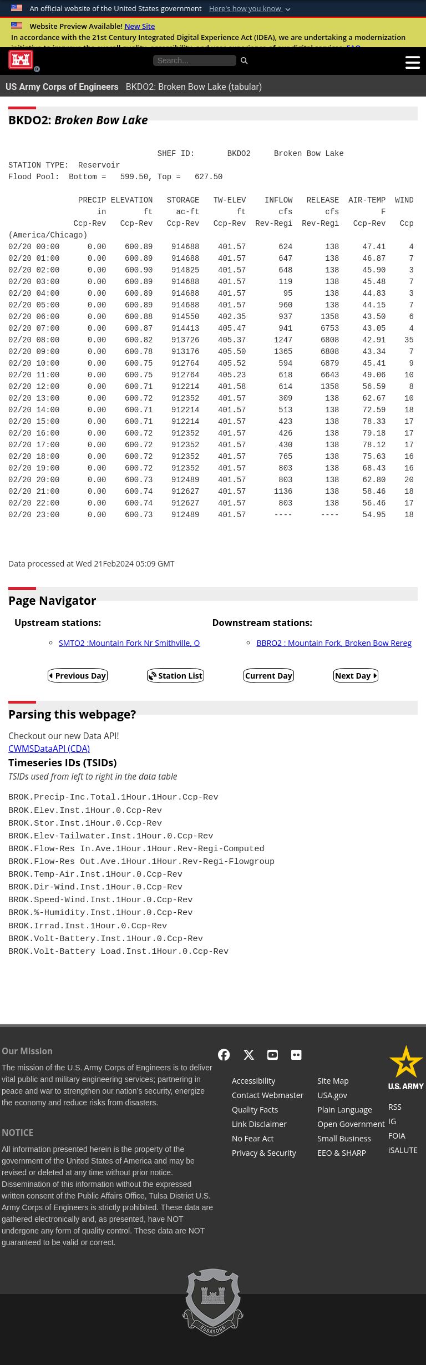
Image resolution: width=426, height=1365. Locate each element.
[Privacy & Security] (267, 1154)
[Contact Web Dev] (267, 1096)
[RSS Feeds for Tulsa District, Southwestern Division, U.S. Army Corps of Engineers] (406, 1108)
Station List (175, 675)
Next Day (356, 675)
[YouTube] (272, 1054)
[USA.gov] (351, 1096)
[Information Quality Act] (267, 1111)
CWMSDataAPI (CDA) (49, 749)
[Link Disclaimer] (267, 1125)
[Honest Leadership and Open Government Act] (351, 1125)
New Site (139, 26)
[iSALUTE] (406, 1151)
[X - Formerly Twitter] (249, 1054)
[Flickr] (296, 1054)
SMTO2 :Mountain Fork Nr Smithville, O (129, 643)
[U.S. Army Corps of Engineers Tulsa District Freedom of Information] (406, 1137)
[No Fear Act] (267, 1140)
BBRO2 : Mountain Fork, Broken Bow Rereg (334, 643)
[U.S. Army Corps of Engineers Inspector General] (406, 1122)
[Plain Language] (351, 1111)
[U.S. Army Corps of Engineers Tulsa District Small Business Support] (351, 1140)
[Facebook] (224, 1054)
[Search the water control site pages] (194, 60)
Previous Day (77, 675)
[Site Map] (351, 1082)
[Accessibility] (267, 1082)
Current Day (268, 675)
